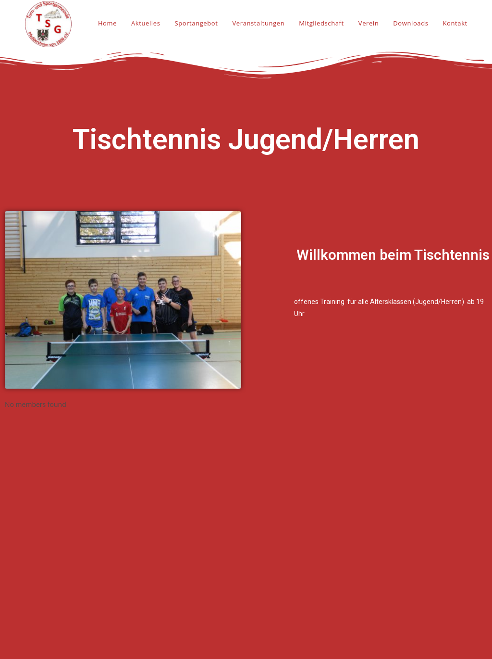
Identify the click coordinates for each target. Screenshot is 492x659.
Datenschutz (383, 612)
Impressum (381, 599)
